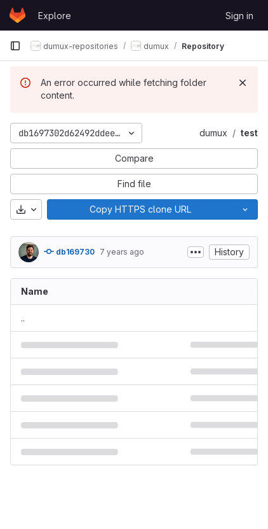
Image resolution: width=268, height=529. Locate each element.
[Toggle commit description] (195, 252)
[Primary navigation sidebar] (15, 46)
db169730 (69, 251)
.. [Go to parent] (23, 318)
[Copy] (140, 209)
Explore (54, 15)
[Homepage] (17, 15)
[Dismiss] (242, 82)
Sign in (239, 15)
